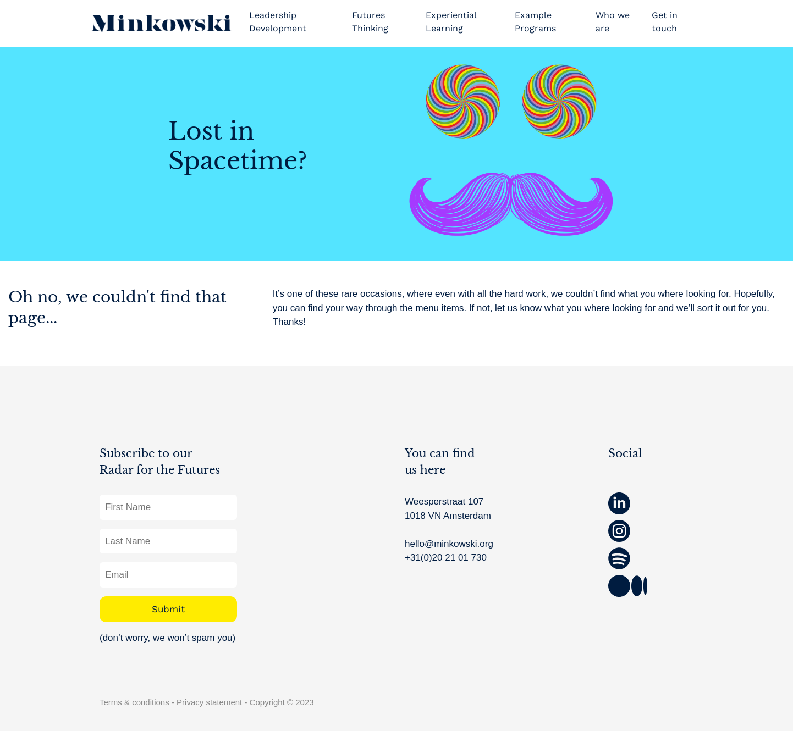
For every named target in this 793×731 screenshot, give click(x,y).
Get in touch (665, 22)
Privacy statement (209, 702)
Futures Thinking (370, 22)
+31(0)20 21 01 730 (446, 557)
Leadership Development (277, 22)
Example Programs (535, 22)
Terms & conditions (134, 702)
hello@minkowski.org (449, 544)
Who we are (613, 22)
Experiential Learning (451, 22)
